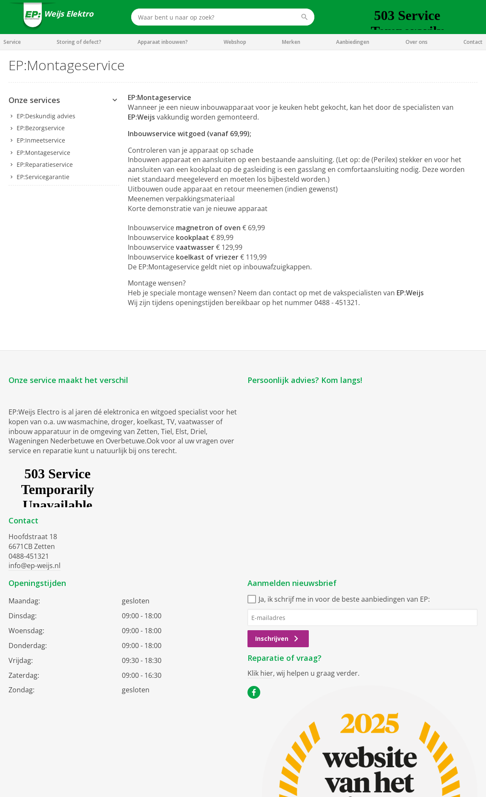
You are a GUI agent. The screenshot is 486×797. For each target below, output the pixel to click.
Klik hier (260, 673)
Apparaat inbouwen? (163, 42)
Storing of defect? (79, 42)
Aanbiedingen (352, 42)
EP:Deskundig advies (46, 116)
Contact (473, 42)
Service (12, 42)
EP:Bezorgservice (41, 128)
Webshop (235, 42)
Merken (291, 42)
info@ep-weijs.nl (34, 565)
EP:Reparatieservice (45, 164)
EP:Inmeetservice (41, 140)
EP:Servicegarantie (43, 177)
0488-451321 (29, 556)
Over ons (416, 42)
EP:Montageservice (43, 153)
